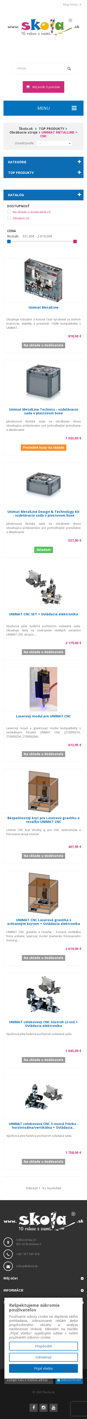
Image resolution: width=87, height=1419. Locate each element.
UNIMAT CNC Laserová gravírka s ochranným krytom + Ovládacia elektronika (43, 922)
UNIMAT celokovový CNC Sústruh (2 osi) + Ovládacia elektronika (43, 1024)
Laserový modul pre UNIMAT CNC (43, 716)
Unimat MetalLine (43, 307)
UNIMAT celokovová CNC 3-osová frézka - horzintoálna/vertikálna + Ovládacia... (43, 1126)
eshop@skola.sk (27, 1266)
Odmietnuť (43, 1357)
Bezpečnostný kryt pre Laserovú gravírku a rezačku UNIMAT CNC (43, 820)
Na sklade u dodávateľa (31, 212)
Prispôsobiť (43, 1346)
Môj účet (10, 1278)
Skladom (21, 218)
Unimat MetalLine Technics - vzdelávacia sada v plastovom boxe (43, 411)
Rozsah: (13, 236)
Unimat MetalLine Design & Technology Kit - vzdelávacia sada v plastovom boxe (43, 513)
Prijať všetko (43, 1368)
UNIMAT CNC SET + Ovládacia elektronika (43, 614)
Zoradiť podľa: (24, 143)
